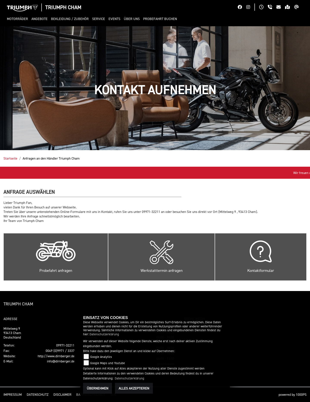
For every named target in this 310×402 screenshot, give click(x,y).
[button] (18, 19)
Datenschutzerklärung (104, 334)
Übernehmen (97, 388)
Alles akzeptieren (134, 388)
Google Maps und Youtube (107, 363)
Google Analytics (101, 357)
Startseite (10, 158)
